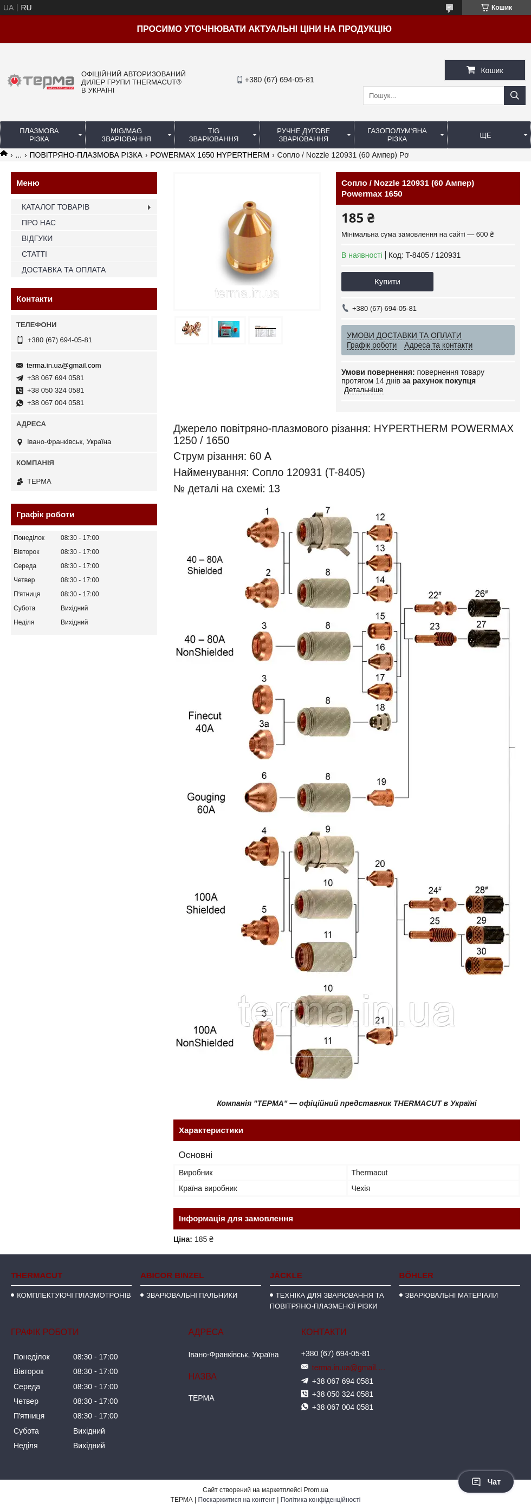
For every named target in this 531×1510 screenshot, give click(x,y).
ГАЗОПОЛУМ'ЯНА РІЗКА (396, 135)
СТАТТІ (34, 254)
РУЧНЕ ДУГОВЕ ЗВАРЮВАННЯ (303, 135)
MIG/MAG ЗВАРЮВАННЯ (126, 135)
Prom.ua (316, 1490)
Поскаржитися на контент (236, 1500)
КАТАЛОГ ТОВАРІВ (55, 207)
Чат (486, 1482)
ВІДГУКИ (37, 238)
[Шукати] (515, 95)
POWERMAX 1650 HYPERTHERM (209, 155)
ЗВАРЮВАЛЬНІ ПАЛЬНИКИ (191, 1295)
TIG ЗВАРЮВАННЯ (214, 135)
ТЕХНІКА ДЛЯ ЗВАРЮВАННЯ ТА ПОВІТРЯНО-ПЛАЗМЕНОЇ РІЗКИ (327, 1300)
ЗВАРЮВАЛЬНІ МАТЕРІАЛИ (451, 1295)
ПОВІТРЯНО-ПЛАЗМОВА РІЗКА (86, 155)
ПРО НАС (39, 222)
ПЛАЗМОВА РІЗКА (39, 135)
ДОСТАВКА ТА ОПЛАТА (64, 269)
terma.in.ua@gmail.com (64, 365)
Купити (387, 281)
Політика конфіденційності (321, 1500)
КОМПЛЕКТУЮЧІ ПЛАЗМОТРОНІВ (74, 1295)
